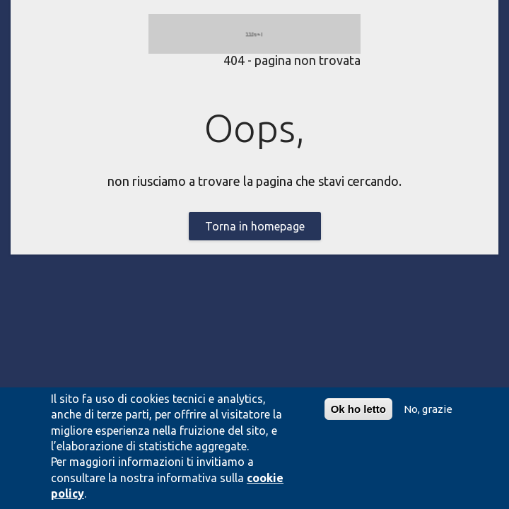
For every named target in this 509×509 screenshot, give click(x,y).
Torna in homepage (255, 226)
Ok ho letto (358, 409)
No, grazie (428, 409)
